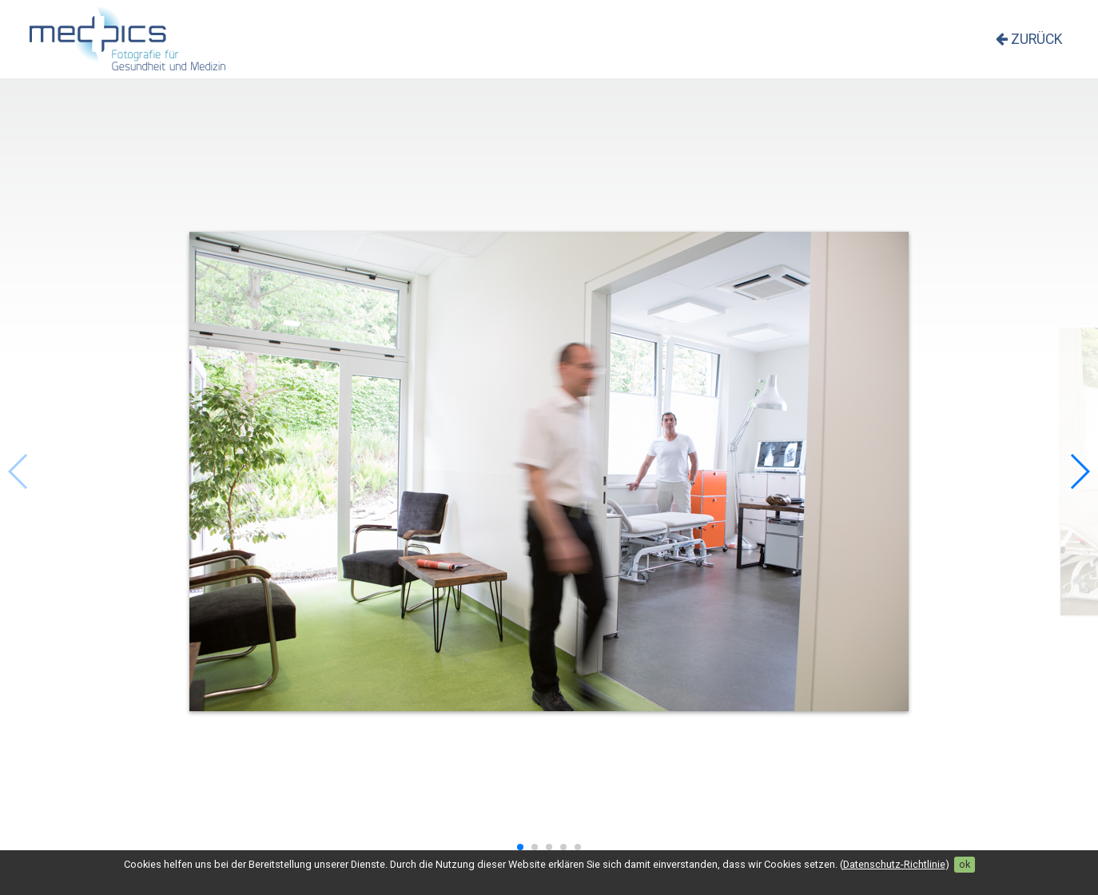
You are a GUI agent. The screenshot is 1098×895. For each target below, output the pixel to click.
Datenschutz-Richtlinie (894, 864)
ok (964, 864)
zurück (1029, 39)
